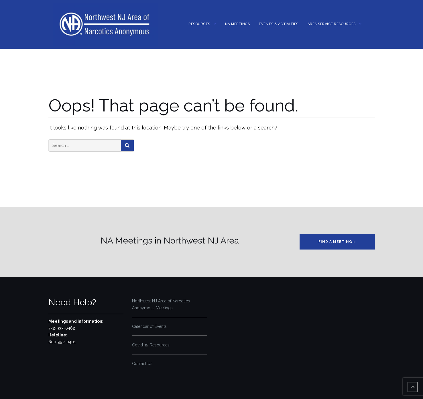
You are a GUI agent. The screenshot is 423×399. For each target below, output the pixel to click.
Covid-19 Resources (151, 345)
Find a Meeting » (337, 242)
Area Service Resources (332, 24)
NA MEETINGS (237, 24)
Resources (199, 24)
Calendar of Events (149, 326)
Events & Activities (278, 24)
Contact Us (142, 363)
